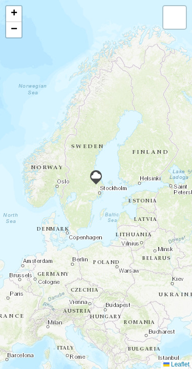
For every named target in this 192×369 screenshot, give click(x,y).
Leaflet (176, 364)
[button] (96, 177)
